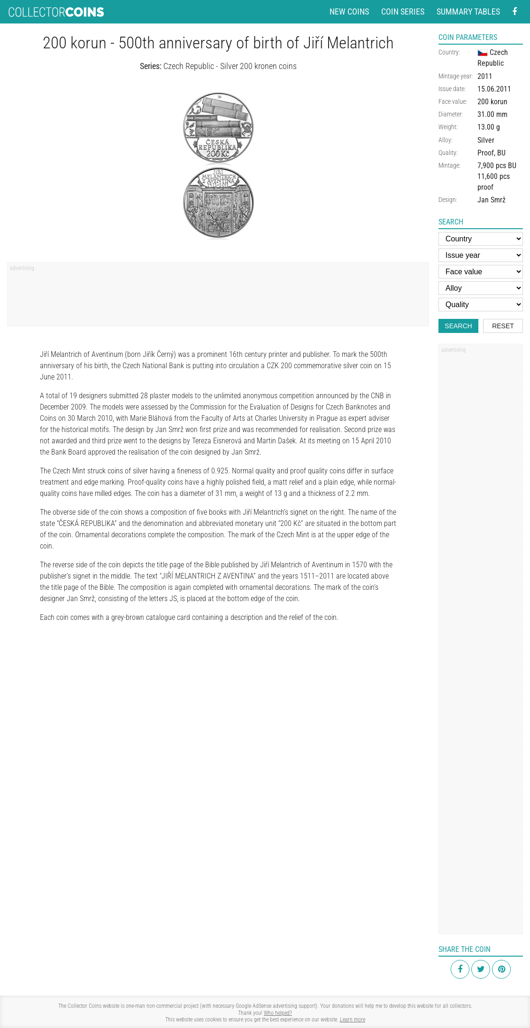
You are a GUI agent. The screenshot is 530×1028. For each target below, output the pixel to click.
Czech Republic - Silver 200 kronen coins (230, 66)
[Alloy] (480, 288)
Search (458, 326)
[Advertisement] (218, 297)
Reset (503, 326)
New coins (349, 11)
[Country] (480, 239)
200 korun (492, 101)
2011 (484, 76)
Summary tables (468, 11)
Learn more (352, 1019)
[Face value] (480, 271)
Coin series (402, 11)
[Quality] (480, 304)
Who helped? (278, 1013)
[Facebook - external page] (514, 12)
